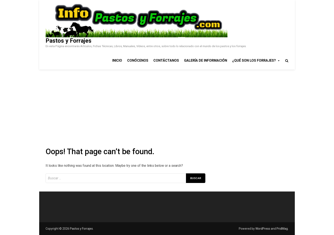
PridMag (282, 228)
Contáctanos (166, 60)
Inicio (117, 60)
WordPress (262, 228)
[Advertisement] (167, 101)
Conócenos (137, 60)
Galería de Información (205, 60)
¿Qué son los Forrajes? (254, 60)
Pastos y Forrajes (68, 40)
